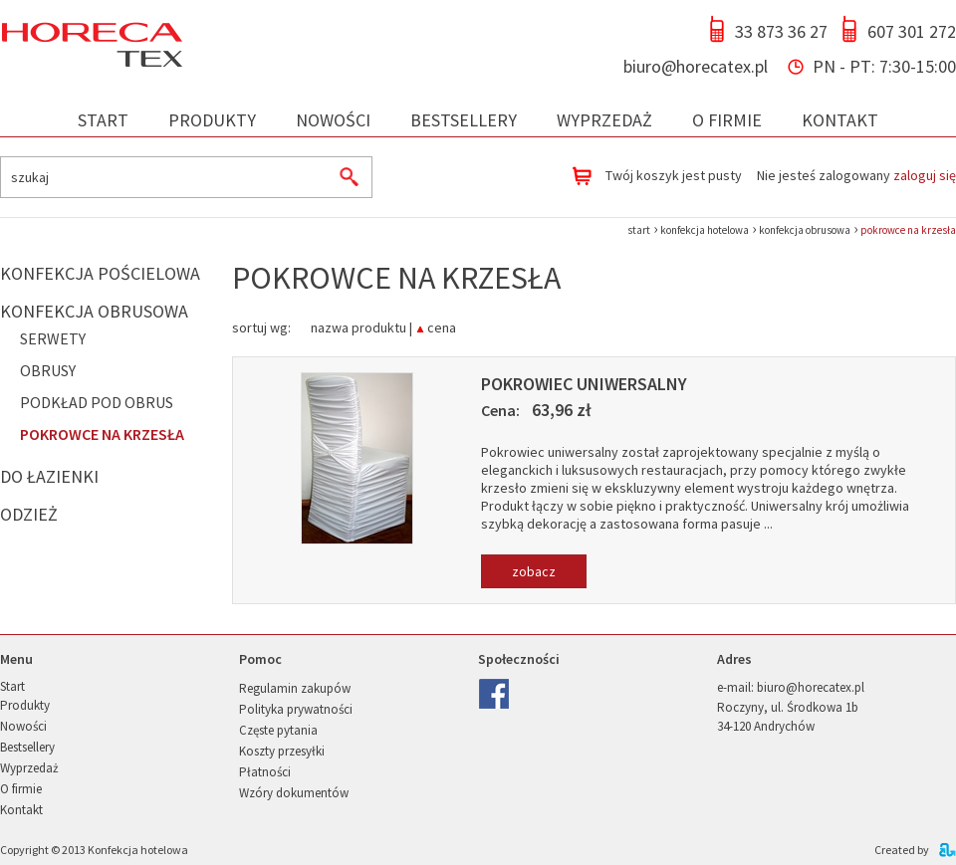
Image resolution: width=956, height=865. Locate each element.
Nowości (333, 119)
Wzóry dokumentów (294, 792)
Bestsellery (463, 119)
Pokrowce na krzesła (102, 434)
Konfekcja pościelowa (100, 273)
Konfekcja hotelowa (138, 849)
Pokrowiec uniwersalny (584, 383)
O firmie (727, 119)
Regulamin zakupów (295, 688)
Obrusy (48, 370)
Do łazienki (49, 476)
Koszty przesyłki (282, 751)
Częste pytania (278, 730)
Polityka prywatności (296, 709)
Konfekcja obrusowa (94, 311)
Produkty (212, 119)
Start (103, 119)
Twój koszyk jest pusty (673, 175)
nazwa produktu (358, 326)
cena (441, 326)
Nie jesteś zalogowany (856, 175)
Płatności (265, 771)
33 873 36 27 (781, 31)
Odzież (29, 514)
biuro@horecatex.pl (695, 66)
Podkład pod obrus (96, 402)
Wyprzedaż (604, 119)
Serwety (53, 338)
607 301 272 (911, 31)
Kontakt (840, 119)
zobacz (534, 571)
